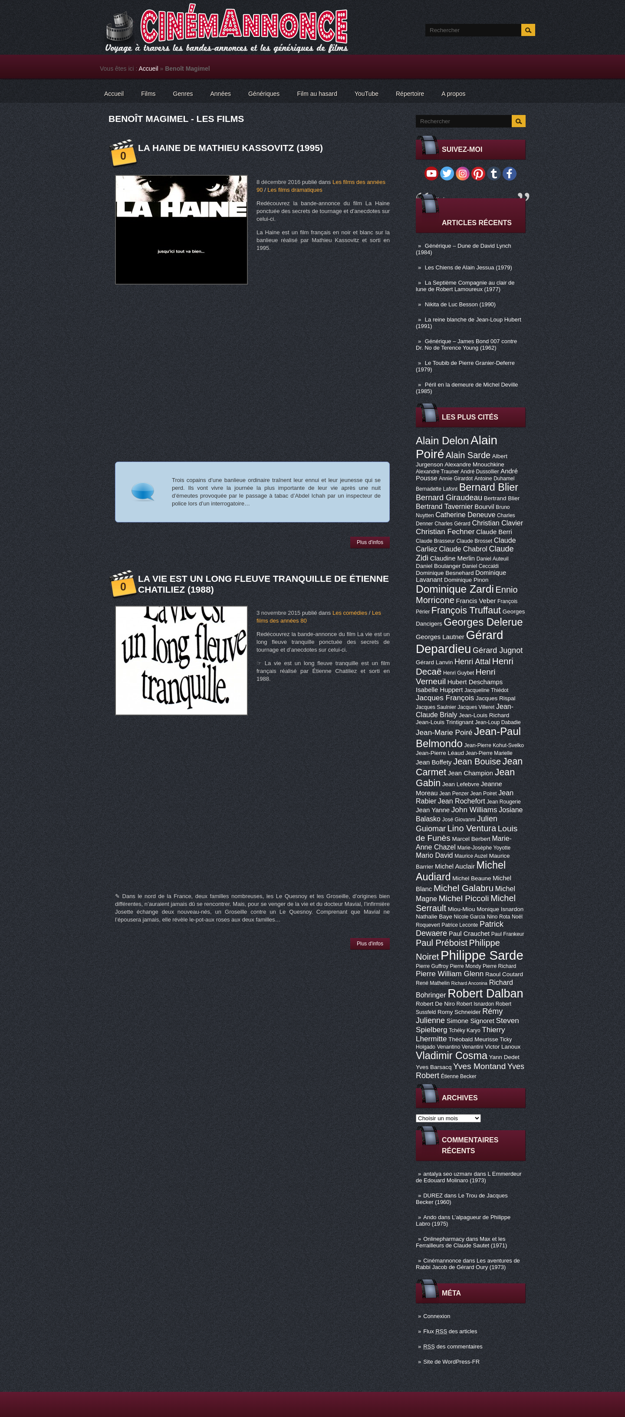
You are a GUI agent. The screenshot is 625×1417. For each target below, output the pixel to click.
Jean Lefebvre (460, 784)
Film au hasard (317, 93)
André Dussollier (480, 472)
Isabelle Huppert (439, 689)
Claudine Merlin (452, 558)
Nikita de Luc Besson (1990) (460, 304)
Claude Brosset (475, 541)
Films (148, 93)
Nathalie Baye (434, 916)
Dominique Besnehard (445, 573)
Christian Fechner (445, 531)
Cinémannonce (442, 1260)
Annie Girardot (456, 479)
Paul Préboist (441, 943)
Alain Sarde (468, 455)
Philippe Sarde (482, 955)
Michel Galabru (463, 888)
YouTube (366, 93)
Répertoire (410, 93)
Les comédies (349, 613)
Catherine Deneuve (465, 514)
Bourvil (484, 506)
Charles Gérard (452, 524)
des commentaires (453, 1346)
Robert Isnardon (475, 1004)
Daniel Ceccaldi (480, 566)
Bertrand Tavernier (444, 506)
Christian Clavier (497, 523)
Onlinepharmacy (443, 1239)
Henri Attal (472, 661)
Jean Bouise (477, 761)
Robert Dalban (485, 993)
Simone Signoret (470, 1020)
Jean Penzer (454, 794)
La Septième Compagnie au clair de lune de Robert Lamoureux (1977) (465, 285)
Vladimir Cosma (451, 1055)
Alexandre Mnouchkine (474, 464)
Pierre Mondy (465, 966)
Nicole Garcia (470, 917)
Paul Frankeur (507, 934)
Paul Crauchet (469, 933)
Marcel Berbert (471, 839)
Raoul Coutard (504, 974)
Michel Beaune (471, 878)
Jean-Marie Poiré (444, 732)
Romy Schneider (459, 1012)
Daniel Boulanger (438, 566)
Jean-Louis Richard (484, 715)
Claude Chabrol (463, 549)
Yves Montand (479, 1066)
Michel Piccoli (464, 898)
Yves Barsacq (433, 1067)
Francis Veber (476, 600)
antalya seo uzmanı (447, 1174)
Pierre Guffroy (432, 966)
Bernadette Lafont (436, 489)
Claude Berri (494, 531)
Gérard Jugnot (498, 650)
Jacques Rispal (495, 698)
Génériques (264, 93)
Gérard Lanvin (434, 662)
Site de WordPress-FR (451, 1361)
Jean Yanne (433, 810)
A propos (453, 93)
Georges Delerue (483, 622)
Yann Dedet (504, 1057)
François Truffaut (466, 610)
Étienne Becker (459, 1076)
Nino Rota (498, 917)
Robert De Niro (435, 1003)
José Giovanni (459, 820)
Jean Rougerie (504, 802)
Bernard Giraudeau (449, 497)
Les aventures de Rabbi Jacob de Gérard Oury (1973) (468, 1263)
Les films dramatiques (294, 190)
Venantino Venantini (460, 1047)
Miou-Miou (461, 909)
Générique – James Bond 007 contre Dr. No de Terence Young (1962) (466, 344)
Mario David (434, 855)
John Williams (474, 809)
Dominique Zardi (455, 589)
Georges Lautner (440, 636)
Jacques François (445, 697)
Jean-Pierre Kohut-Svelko (494, 745)
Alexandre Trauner (437, 472)
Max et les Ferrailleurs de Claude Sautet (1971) (461, 1242)
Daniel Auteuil (493, 559)
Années (221, 93)
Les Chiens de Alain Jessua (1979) (468, 267)
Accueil (148, 68)
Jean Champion (470, 773)
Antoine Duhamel (494, 479)
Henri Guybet (458, 673)
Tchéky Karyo (464, 1030)
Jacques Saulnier (436, 707)
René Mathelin (433, 983)
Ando (429, 1217)
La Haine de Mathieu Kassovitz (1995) (230, 148)
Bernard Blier (488, 487)
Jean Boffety (434, 762)
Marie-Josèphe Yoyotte (483, 848)
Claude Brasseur (435, 541)
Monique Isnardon (500, 909)
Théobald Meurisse (473, 1039)
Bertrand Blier (502, 498)
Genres (183, 93)
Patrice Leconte (459, 925)
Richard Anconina (469, 983)
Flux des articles (450, 1331)
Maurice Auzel (470, 856)
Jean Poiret (483, 794)
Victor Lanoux (502, 1046)
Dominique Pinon (466, 580)
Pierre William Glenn (450, 973)
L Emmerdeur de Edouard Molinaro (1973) (469, 1177)
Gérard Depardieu (459, 642)
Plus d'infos (370, 542)
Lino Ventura (471, 828)
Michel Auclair (455, 866)
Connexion (436, 1316)
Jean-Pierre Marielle (489, 753)
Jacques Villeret (475, 707)
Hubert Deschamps (475, 682)
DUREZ (433, 1195)
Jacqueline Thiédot (486, 690)
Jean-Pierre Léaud (440, 753)
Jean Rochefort (461, 801)
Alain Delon (442, 440)
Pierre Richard (499, 966)
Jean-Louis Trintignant (445, 722)
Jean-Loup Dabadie (497, 722)
